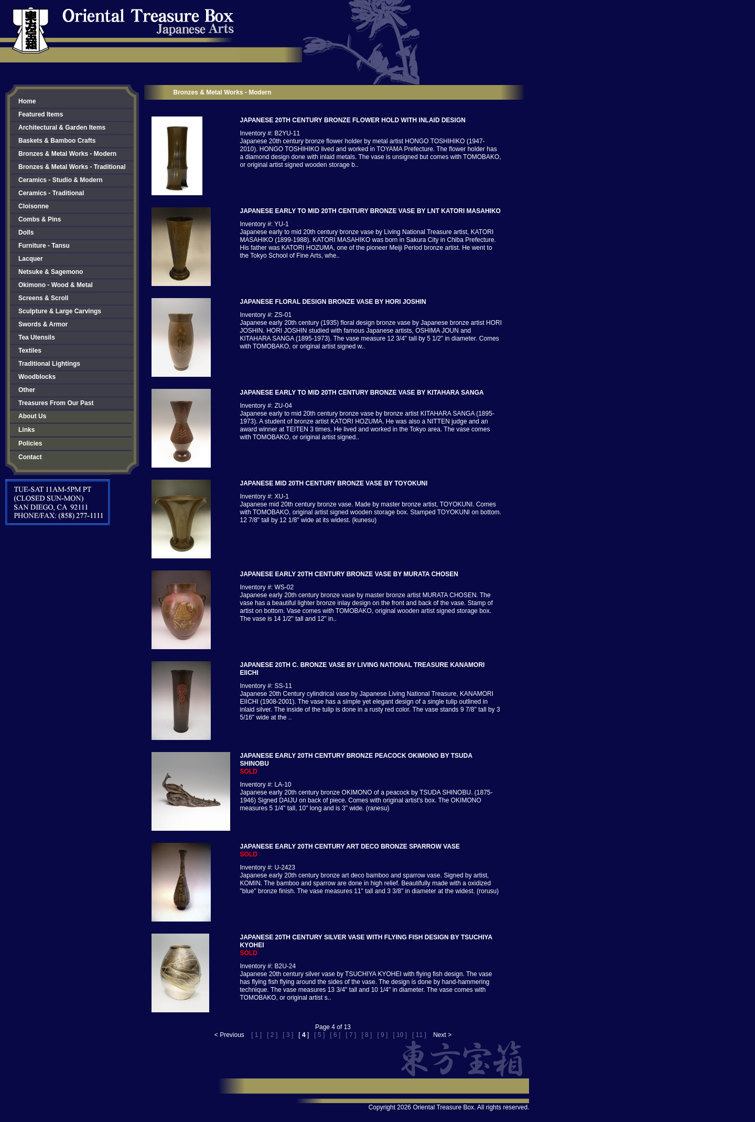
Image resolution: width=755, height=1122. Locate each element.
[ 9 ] (382, 1035)
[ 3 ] (288, 1035)
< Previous (229, 1035)
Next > (442, 1035)
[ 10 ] (400, 1035)
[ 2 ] (272, 1035)
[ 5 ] (319, 1035)
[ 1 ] (256, 1035)
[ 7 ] (351, 1035)
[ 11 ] (419, 1035)
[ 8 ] (366, 1035)
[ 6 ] (335, 1035)
